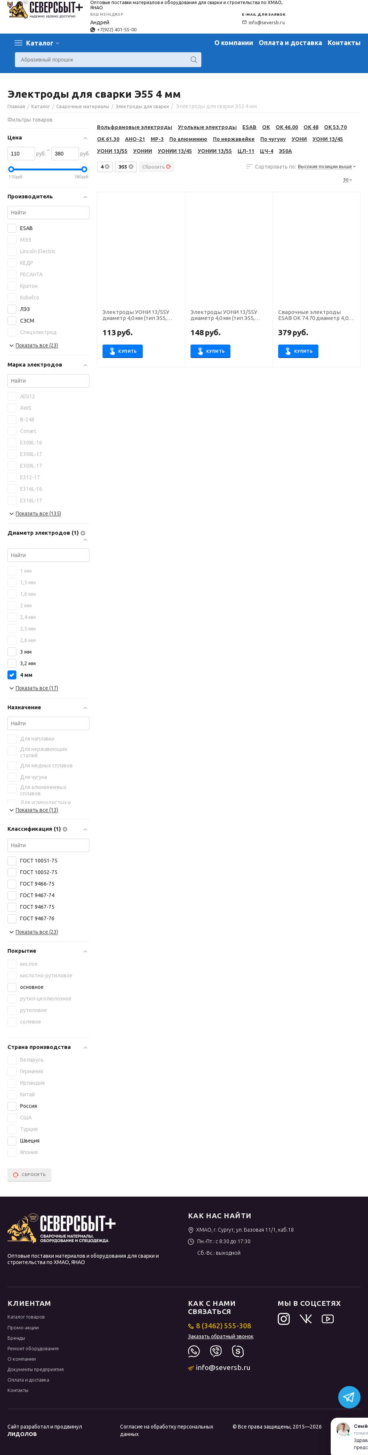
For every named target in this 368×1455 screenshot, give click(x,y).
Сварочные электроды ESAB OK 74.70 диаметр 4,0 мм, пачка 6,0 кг (313, 315)
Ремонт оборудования (33, 1348)
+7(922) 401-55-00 (113, 29)
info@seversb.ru (263, 22)
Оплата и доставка (290, 42)
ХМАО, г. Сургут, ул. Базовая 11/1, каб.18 (241, 1230)
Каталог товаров (26, 1316)
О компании (233, 42)
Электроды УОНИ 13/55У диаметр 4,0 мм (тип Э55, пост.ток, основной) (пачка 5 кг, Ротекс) (228, 315)
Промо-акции (23, 1327)
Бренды (16, 1338)
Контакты (344, 42)
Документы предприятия (35, 1369)
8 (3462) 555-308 (220, 1326)
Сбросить (156, 166)
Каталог (39, 43)
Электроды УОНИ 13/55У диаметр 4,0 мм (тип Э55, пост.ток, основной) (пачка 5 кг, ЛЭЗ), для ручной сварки (140, 315)
